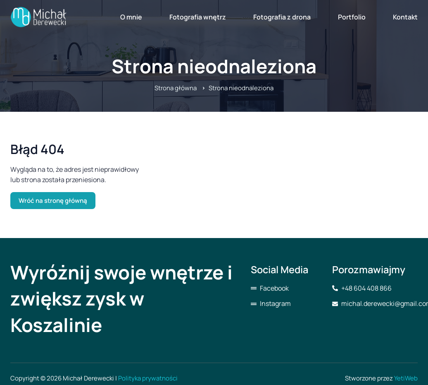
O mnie (131, 17)
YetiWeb (406, 378)
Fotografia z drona (282, 17)
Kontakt (405, 17)
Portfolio (352, 17)
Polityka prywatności (148, 378)
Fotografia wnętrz (197, 17)
